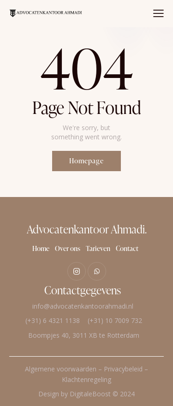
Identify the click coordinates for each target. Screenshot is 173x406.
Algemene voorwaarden (60, 368)
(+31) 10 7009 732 (115, 320)
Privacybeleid (123, 368)
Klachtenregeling (86, 379)
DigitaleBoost (90, 393)
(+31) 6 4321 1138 (52, 320)
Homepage (86, 161)
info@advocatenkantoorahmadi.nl (82, 306)
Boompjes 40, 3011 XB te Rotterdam (82, 335)
